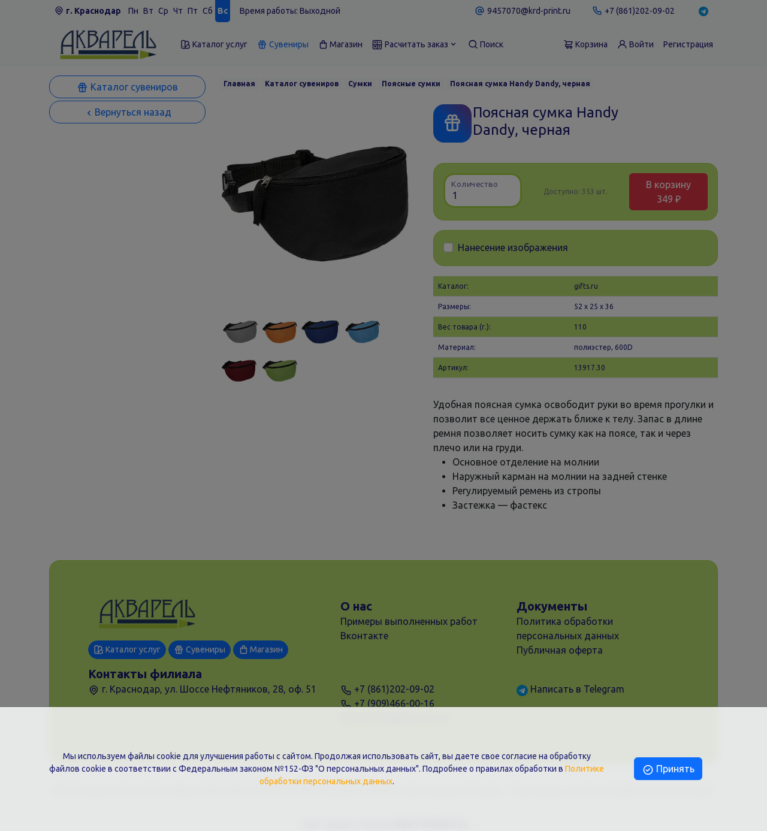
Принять (668, 768)
